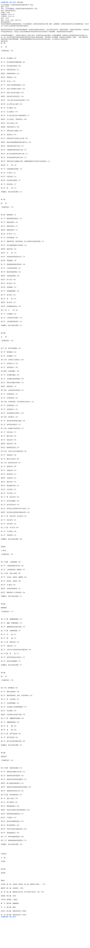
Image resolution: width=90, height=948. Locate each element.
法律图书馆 (4, 2)
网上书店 (13, 2)
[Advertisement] (45, 932)
